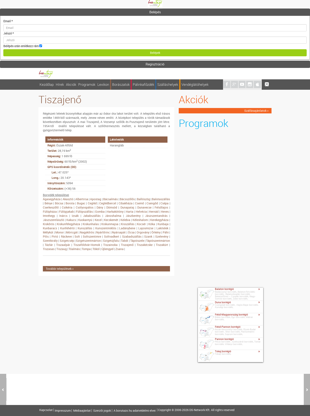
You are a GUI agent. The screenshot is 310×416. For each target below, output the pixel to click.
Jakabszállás (91, 216)
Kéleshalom (140, 220)
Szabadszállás (131, 236)
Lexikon (103, 84)
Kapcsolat (46, 410)
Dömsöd (111, 207)
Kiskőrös (48, 224)
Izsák (75, 216)
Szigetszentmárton (88, 241)
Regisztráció (155, 64)
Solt (77, 236)
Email (8, 21)
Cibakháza (126, 203)
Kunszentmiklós (105, 228)
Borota (70, 203)
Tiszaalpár (63, 245)
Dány (100, 207)
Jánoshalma (113, 216)
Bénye (48, 203)
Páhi (166, 232)
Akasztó (68, 199)
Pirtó (55, 236)
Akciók (71, 84)
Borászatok (121, 84)
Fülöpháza (50, 212)
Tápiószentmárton (158, 241)
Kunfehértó (67, 228)
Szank (148, 236)
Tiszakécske (145, 245)
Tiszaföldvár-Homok (86, 245)
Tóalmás (74, 249)
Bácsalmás (110, 199)
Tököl (96, 249)
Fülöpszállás (84, 212)
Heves (165, 212)
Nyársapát (119, 232)
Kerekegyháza (159, 220)
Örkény (156, 232)
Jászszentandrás (156, 216)
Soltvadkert (111, 236)
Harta (129, 212)
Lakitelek (162, 228)
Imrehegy (49, 216)
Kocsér (141, 224)
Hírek (60, 84)
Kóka (151, 224)
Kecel (98, 220)
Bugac (81, 203)
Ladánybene (127, 228)
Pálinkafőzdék (143, 84)
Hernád (154, 212)
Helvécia (141, 212)
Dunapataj (127, 207)
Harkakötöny (115, 212)
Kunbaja (163, 224)
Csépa (164, 203)
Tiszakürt (162, 245)
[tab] (155, 12)
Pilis (46, 236)
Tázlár (49, 245)
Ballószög (143, 199)
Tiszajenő (127, 245)
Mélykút (48, 232)
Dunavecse (144, 207)
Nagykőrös (87, 232)
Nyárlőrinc (103, 232)
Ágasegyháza (52, 199)
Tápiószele (137, 241)
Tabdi (124, 241)
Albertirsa (81, 199)
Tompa (86, 249)
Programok (86, 84)
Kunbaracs (50, 228)
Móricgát (72, 232)
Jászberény (133, 216)
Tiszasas (49, 249)
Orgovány (143, 232)
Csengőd (152, 203)
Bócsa (59, 203)
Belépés (155, 12)
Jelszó (8, 33)
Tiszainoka (110, 245)
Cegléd (92, 203)
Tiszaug (61, 249)
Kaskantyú (85, 220)
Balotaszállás (161, 199)
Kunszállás (85, 228)
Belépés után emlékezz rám (21, 46)
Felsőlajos (161, 207)
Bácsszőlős (127, 199)
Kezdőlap (47, 84)
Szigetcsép (67, 241)
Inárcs (63, 216)
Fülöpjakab (66, 212)
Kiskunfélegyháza (68, 224)
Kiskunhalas (91, 224)
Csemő (139, 203)
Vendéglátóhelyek (194, 84)
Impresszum (63, 410)
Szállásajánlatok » (256, 111)
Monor (59, 232)
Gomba (100, 212)
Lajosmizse (145, 228)
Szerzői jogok (102, 410)
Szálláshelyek (167, 84)
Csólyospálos (84, 207)
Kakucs (71, 220)
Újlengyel (108, 249)
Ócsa (131, 232)
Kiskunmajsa (109, 224)
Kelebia (125, 220)
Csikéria (67, 207)
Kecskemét (111, 220)
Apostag (95, 199)
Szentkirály (50, 241)
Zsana (119, 249)
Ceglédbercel (107, 203)
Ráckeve (66, 236)
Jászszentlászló (53, 220)
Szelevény (161, 236)
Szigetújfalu (111, 241)
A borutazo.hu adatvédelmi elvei (135, 410)
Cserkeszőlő (51, 207)
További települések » (60, 269)
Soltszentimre (92, 236)
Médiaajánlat (82, 410)
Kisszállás (127, 224)
